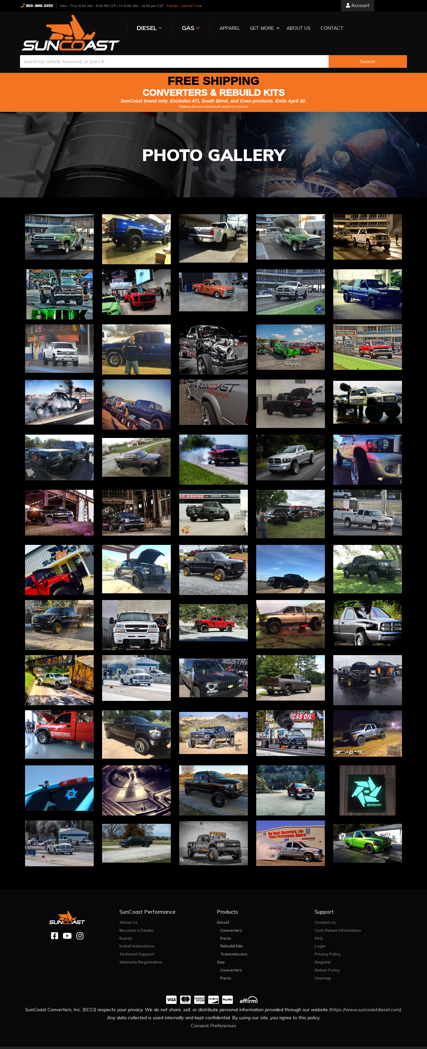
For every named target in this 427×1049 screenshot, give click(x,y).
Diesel (223, 914)
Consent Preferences (213, 1018)
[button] (238, 28)
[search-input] (174, 53)
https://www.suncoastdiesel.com (365, 1002)
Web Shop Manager (280, 1043)
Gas (221, 954)
